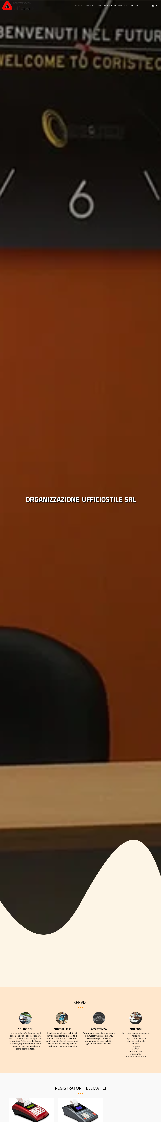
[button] (145, 6)
